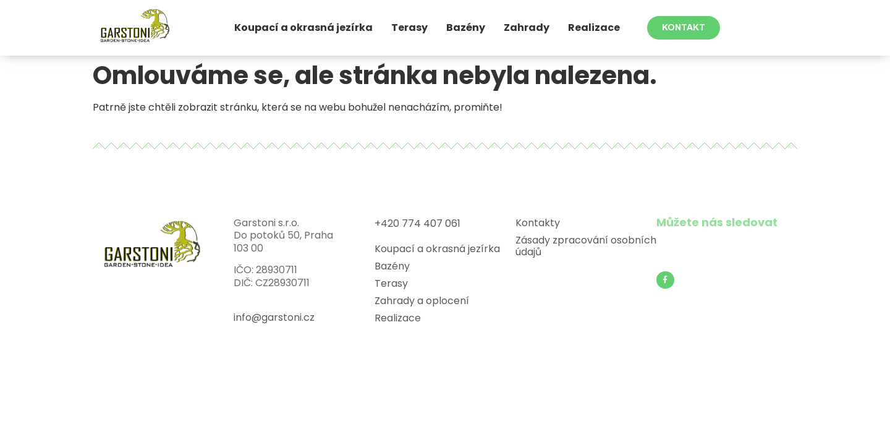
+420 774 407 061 (417, 223)
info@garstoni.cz (274, 317)
